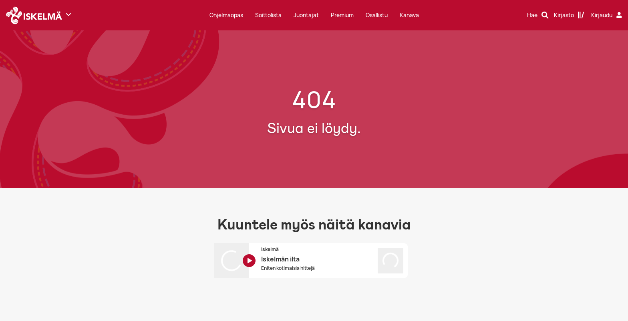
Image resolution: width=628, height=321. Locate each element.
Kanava (409, 15)
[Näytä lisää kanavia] (68, 14)
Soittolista (268, 15)
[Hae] (538, 15)
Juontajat (306, 15)
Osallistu (377, 15)
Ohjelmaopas (226, 15)
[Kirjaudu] (607, 15)
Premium (342, 15)
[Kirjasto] (569, 15)
